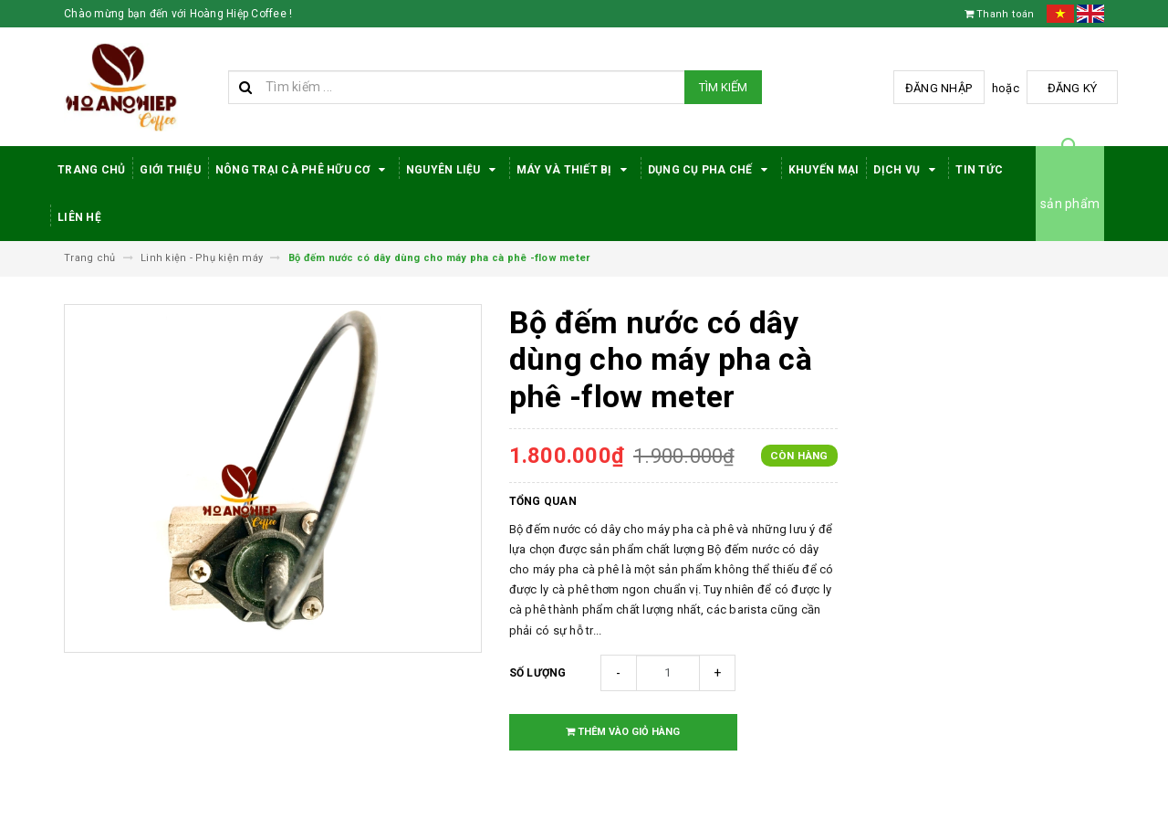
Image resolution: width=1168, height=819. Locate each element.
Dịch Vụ (907, 170)
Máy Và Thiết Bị (574, 170)
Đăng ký (1073, 88)
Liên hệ (79, 217)
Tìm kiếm (723, 87)
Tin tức (979, 169)
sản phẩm (1070, 203)
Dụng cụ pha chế (711, 170)
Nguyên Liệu (454, 170)
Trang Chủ (91, 169)
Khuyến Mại (824, 169)
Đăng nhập (938, 88)
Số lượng (538, 673)
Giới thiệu (170, 169)
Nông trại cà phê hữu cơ (303, 170)
